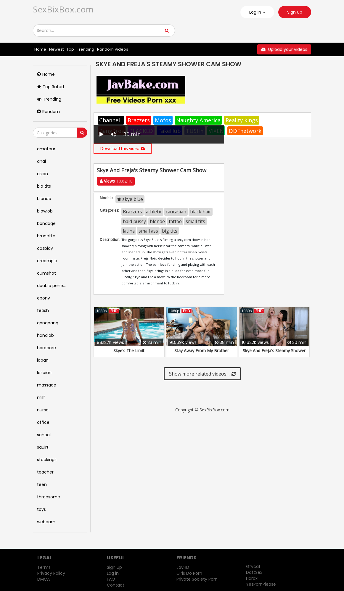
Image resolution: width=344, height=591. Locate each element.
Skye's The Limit (128, 350)
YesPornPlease (261, 584)
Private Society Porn (197, 579)
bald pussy (134, 221)
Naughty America (198, 120)
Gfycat (253, 566)
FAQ (111, 579)
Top (70, 49)
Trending (85, 49)
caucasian (176, 211)
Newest (56, 49)
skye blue (130, 199)
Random (48, 112)
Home (40, 49)
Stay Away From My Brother (201, 350)
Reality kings (242, 120)
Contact (115, 585)
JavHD (182, 567)
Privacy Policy (51, 573)
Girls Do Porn (189, 573)
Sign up (294, 12)
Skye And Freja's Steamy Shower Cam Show (274, 353)
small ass (148, 231)
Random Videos (112, 49)
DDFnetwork (245, 130)
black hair (200, 211)
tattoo (175, 221)
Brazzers (139, 120)
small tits (195, 221)
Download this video (122, 148)
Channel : (111, 120)
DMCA (43, 579)
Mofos (163, 120)
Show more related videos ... (202, 374)
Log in (113, 573)
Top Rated (50, 87)
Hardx (252, 578)
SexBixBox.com (63, 9)
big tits (169, 231)
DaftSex (254, 572)
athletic (154, 211)
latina (129, 231)
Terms (44, 567)
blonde (157, 221)
